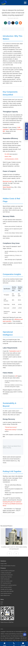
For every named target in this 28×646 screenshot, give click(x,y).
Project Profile (4, 563)
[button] (16, 553)
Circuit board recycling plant (7, 574)
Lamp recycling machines (6, 593)
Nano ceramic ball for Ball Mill (7, 591)
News (2, 599)
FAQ (2, 604)
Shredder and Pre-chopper (6, 589)
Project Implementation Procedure (8, 565)
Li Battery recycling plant (6, 572)
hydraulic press (9, 391)
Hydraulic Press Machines (6, 576)
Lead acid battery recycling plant (7, 570)
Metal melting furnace (5, 595)
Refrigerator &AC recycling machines (9, 585)
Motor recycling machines (6, 587)
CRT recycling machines (6, 583)
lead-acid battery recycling (11, 45)
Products (3, 568)
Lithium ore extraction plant (6, 581)
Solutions (3, 561)
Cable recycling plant (5, 578)
